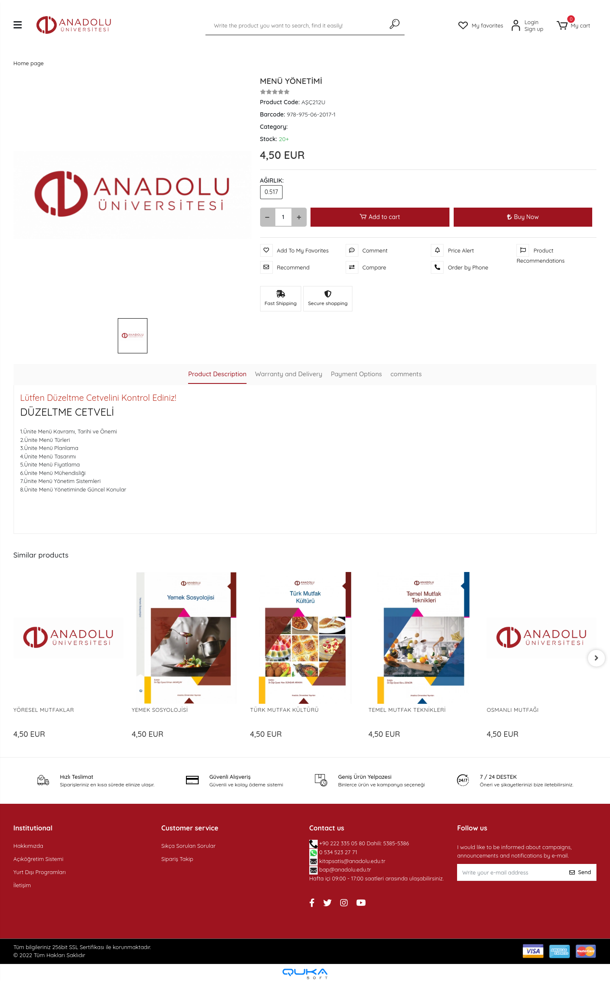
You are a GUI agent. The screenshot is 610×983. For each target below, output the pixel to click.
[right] (596, 658)
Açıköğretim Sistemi (39, 858)
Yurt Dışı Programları (40, 872)
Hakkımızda (28, 845)
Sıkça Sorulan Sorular (188, 845)
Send (580, 872)
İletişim (22, 885)
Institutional (33, 828)
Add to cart (380, 217)
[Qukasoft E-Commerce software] (305, 974)
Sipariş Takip (177, 858)
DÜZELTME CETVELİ (67, 411)
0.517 (271, 192)
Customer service (190, 828)
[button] (573, 25)
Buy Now (522, 217)
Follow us (472, 828)
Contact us (326, 828)
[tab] (216, 374)
